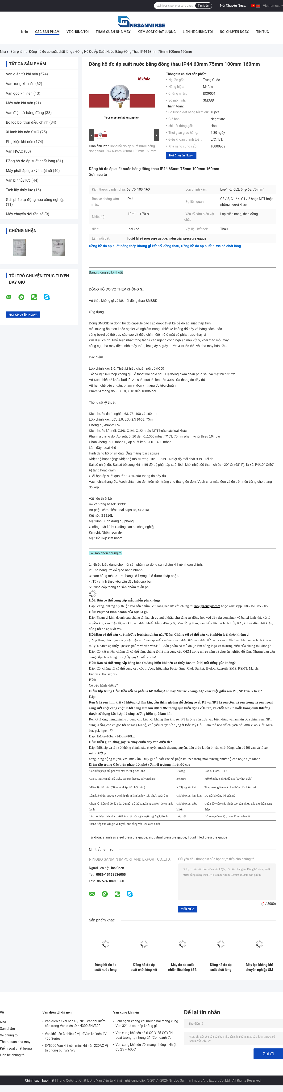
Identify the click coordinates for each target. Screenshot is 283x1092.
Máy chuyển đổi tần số (25, 214)
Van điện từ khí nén (22, 74)
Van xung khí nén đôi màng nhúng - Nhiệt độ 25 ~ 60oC (146, 1047)
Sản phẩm (18, 51)
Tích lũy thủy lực (19, 190)
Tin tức (262, 32)
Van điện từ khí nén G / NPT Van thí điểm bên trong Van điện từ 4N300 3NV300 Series (75, 1024)
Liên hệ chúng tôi (198, 32)
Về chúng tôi (78, 32)
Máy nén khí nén (19, 103)
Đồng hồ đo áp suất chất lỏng (50, 51)
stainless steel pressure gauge (125, 837)
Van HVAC (14, 151)
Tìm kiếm (203, 5)
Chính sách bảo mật (39, 1080)
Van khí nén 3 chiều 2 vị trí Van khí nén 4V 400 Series (76, 1036)
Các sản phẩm (47, 32)
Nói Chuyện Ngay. (233, 5)
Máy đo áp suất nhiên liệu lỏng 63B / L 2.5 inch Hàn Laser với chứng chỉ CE (182, 967)
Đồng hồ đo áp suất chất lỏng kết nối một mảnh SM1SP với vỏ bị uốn (144, 967)
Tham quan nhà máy (113, 32)
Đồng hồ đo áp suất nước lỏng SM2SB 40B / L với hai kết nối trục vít (105, 967)
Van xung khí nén (20, 84)
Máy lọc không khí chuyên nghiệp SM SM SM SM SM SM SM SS (259, 967)
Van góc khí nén (19, 93)
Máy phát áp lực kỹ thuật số (29, 170)
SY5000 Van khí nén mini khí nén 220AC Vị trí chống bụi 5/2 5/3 (76, 1048)
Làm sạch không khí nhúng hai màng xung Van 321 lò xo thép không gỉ (147, 1023)
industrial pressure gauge (167, 837)
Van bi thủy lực (18, 180)
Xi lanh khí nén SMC (22, 132)
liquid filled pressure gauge (207, 837)
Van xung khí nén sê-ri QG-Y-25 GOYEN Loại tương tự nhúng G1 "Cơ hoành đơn (144, 1035)
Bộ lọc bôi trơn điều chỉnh (27, 122)
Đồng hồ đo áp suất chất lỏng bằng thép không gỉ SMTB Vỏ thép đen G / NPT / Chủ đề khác (221, 967)
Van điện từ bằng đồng (25, 112)
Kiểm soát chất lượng (157, 32)
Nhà (24, 32)
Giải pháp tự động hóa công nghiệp (35, 199)
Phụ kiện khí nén (19, 141)
